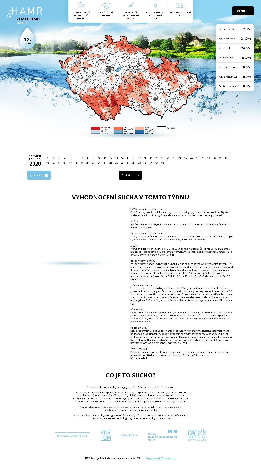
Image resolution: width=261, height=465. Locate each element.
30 (214, 158)
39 (82, 163)
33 (47, 163)
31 (220, 158)
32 (226, 158)
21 (162, 158)
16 (133, 158)
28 (203, 158)
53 (162, 163)
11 (105, 158)
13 (116, 158)
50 (145, 163)
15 (128, 158)
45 (116, 163)
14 (122, 158)
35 (59, 163)
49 (139, 163)
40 (87, 163)
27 (197, 158)
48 (133, 163)
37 (70, 163)
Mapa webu (152, 458)
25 (185, 158)
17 (139, 158)
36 (64, 163)
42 (99, 163)
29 (208, 158)
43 (105, 163)
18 (145, 158)
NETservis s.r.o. (167, 458)
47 (128, 163)
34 (53, 163)
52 (156, 163)
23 (174, 158)
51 (151, 163)
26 (191, 158)
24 (179, 158)
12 (110, 158)
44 (110, 163)
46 (122, 163)
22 (168, 158)
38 (76, 163)
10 (99, 158)
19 (151, 158)
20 (156, 158)
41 (93, 163)
